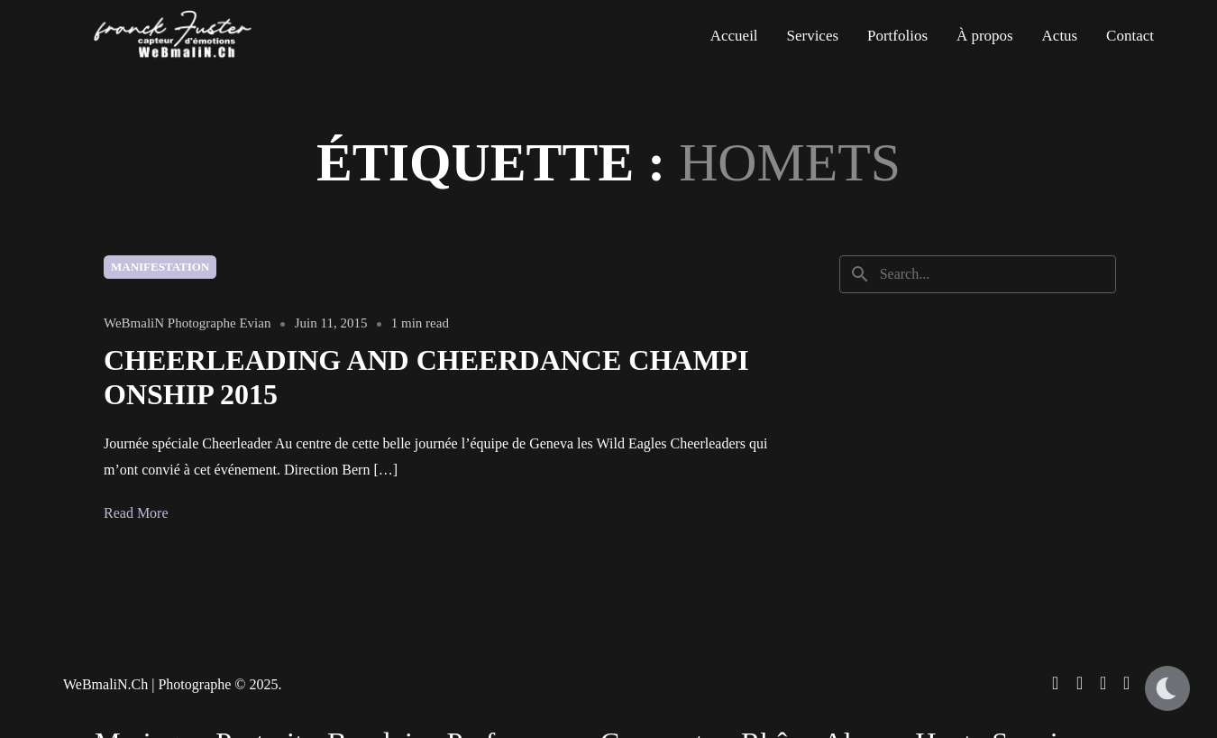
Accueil (734, 35)
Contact (1130, 35)
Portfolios (897, 35)
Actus (1060, 35)
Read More (136, 513)
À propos (984, 35)
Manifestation (160, 266)
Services (812, 35)
